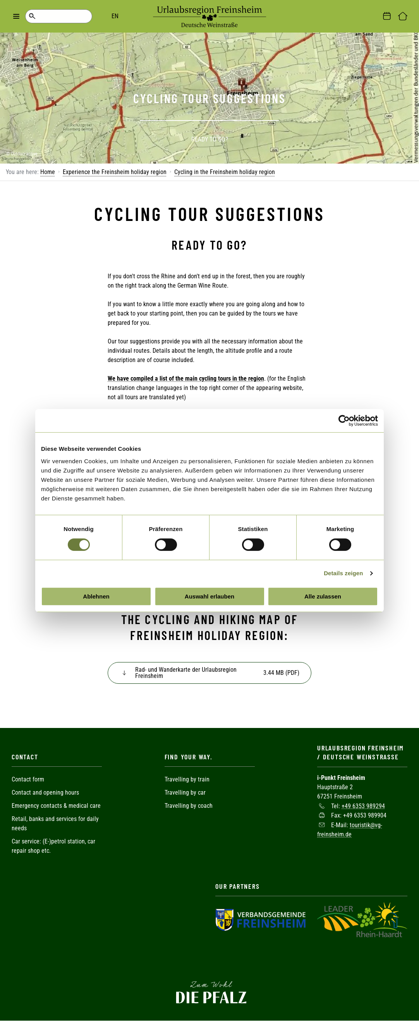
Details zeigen (343, 573)
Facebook (209, 960)
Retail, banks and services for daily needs (55, 823)
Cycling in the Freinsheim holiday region (224, 172)
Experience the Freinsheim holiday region (115, 172)
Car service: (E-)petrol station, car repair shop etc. (53, 846)
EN (61, 16)
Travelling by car (185, 792)
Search (32, 16)
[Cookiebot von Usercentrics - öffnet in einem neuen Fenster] (344, 420)
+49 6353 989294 (363, 805)
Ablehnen (96, 596)
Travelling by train (188, 779)
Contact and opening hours (45, 792)
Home (47, 172)
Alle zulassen (322, 596)
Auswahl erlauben (209, 596)
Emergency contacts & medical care (56, 805)
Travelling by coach (189, 805)
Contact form (28, 779)
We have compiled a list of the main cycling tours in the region (186, 378)
